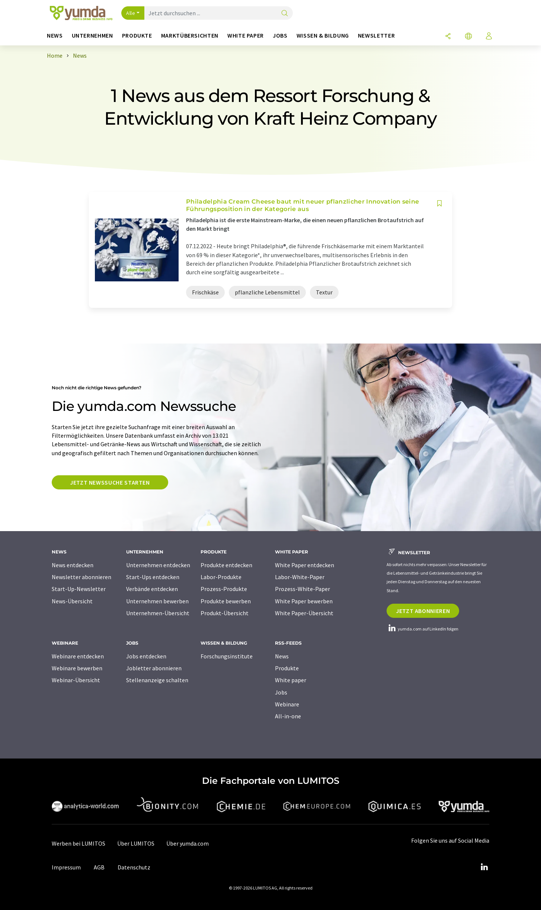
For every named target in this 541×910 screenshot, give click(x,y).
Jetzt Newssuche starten (110, 482)
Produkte (287, 668)
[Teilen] (448, 36)
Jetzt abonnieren (423, 610)
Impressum (66, 867)
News (282, 656)
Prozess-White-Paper (302, 589)
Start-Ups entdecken (152, 577)
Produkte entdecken (226, 565)
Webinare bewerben (77, 668)
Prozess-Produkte (224, 589)
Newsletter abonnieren (81, 577)
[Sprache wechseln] (468, 36)
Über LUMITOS (135, 843)
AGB (99, 867)
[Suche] (284, 13)
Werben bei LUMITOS (78, 843)
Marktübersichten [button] (189, 35)
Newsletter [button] (376, 35)
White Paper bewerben (304, 601)
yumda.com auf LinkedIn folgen (422, 629)
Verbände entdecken (152, 589)
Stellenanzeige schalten (157, 680)
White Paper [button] (245, 35)
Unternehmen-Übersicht (157, 613)
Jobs (281, 692)
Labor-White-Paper (299, 577)
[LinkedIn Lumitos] (484, 867)
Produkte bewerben (226, 601)
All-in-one (288, 716)
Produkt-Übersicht (225, 613)
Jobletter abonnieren (154, 668)
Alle (130, 13)
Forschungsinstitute (227, 656)
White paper (290, 680)
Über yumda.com (187, 843)
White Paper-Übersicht (304, 613)
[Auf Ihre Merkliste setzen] (439, 203)
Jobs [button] (280, 35)
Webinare (287, 704)
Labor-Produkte (221, 577)
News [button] (55, 35)
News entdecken (72, 565)
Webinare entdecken (78, 656)
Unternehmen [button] (92, 35)
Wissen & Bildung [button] (323, 35)
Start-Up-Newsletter (79, 589)
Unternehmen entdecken (158, 565)
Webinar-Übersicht (76, 680)
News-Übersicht (72, 601)
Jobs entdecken (146, 656)
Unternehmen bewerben (157, 601)
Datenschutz (134, 867)
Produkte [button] (137, 35)
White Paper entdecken (304, 565)
